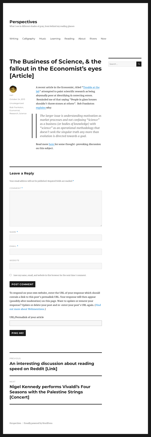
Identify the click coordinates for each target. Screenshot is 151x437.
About (82, 38)
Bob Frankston (16, 107)
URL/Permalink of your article (27, 317)
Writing (14, 38)
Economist (15, 110)
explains (41, 107)
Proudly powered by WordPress (38, 423)
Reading (69, 38)
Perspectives (23, 21)
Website (14, 260)
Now (103, 38)
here (52, 144)
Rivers (93, 38)
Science (23, 113)
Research (14, 113)
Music (42, 38)
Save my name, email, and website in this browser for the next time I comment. (49, 275)
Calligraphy (28, 38)
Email (14, 246)
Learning (55, 38)
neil (11, 95)
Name (14, 232)
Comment (16, 188)
